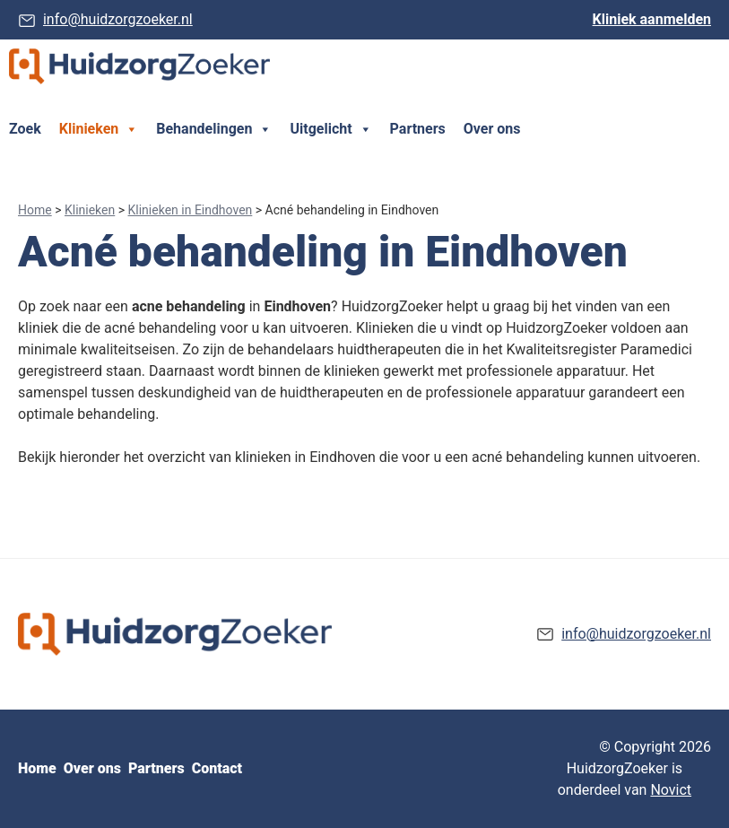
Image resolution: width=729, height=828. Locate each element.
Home (35, 210)
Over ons (492, 128)
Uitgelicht (330, 129)
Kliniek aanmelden (652, 19)
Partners (418, 128)
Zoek (25, 128)
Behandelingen (214, 129)
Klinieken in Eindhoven (190, 210)
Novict (670, 789)
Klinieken (98, 129)
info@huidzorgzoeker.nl (118, 19)
